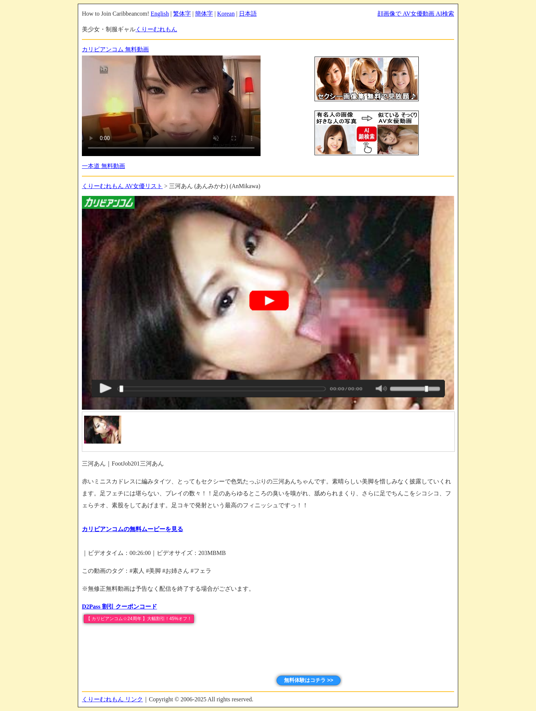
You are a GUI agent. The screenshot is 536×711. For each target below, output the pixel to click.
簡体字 (204, 13)
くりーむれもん (156, 29)
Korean (225, 13)
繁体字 (182, 13)
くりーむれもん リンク (112, 699)
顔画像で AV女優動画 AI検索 (415, 13)
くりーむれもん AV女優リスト (122, 186)
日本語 (248, 13)
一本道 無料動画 (103, 166)
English (160, 13)
